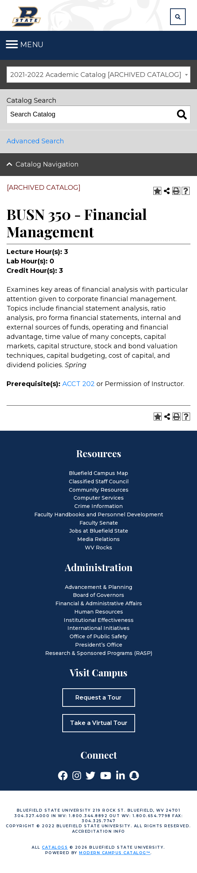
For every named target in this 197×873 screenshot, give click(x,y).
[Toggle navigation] (11, 44)
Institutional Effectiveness (99, 620)
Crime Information (98, 506)
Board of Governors (98, 595)
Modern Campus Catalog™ (114, 853)
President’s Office (98, 645)
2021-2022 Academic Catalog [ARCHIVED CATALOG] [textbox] (95, 75)
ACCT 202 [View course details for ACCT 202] (78, 384)
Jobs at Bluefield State (98, 531)
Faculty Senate (98, 523)
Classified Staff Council (99, 481)
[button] (178, 16)
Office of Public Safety (98, 636)
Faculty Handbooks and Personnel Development (98, 514)
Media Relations (98, 539)
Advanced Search (35, 141)
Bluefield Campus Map (98, 473)
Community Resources (99, 490)
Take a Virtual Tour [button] (98, 723)
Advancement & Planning (98, 587)
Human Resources (98, 611)
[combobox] (98, 74)
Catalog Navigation (47, 164)
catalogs (55, 847)
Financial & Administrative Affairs (98, 603)
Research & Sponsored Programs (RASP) (98, 653)
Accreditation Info (98, 831)
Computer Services (99, 498)
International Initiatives (98, 628)
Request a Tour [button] (98, 697)
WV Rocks (98, 547)
